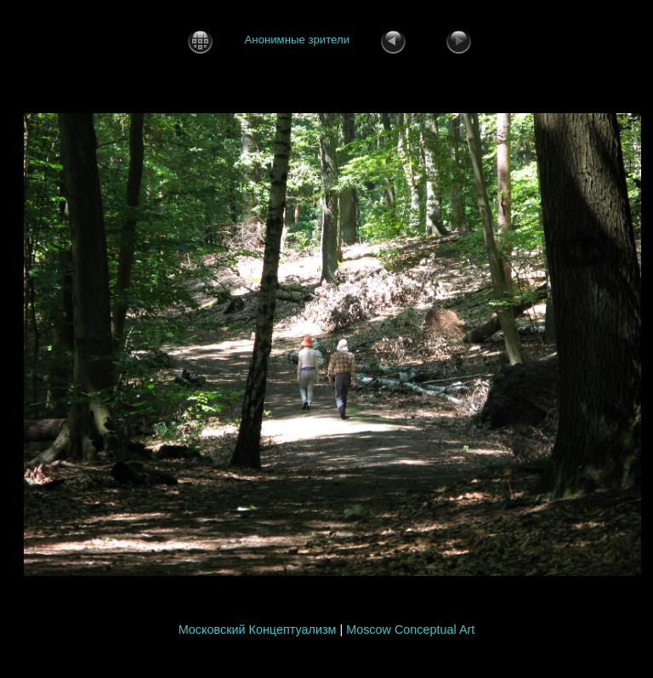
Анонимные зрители (297, 40)
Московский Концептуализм (258, 629)
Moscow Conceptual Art (410, 629)
